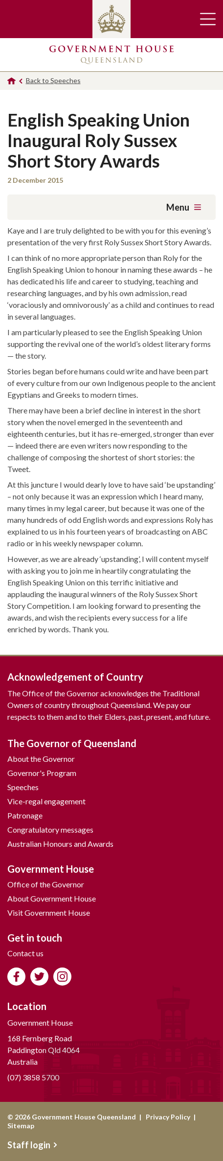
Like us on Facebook (16, 976)
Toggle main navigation (208, 19)
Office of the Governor (45, 884)
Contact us (25, 953)
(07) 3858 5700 (33, 1077)
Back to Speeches (53, 80)
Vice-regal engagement (46, 801)
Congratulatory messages (50, 829)
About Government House (51, 898)
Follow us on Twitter (39, 976)
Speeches (23, 787)
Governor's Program (41, 772)
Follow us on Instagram (62, 976)
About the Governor (41, 758)
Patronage (25, 815)
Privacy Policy (168, 1117)
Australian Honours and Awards (60, 843)
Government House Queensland (111, 54)
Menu (183, 207)
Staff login (32, 1145)
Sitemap (20, 1125)
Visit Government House (48, 912)
